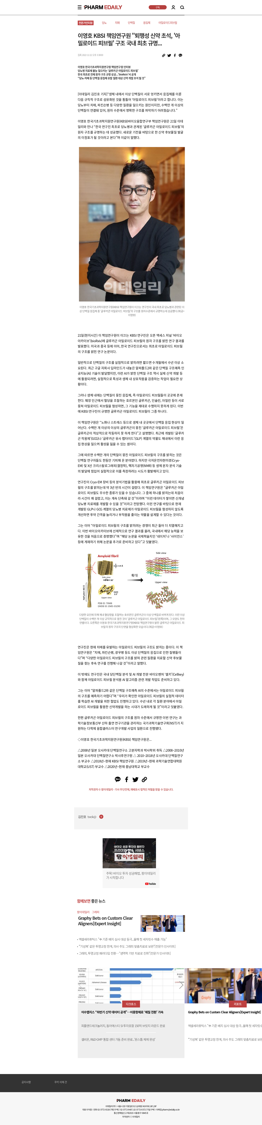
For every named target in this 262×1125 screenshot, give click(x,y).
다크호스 (131, 1004)
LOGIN (173, 7)
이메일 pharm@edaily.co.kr (168, 1109)
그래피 (95, 912)
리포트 (237, 1004)
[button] (181, 985)
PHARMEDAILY (99, 7)
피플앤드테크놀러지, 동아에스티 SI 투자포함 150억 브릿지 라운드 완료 (123, 1026)
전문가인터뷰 (85, 23)
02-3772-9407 (126, 1109)
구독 (157, 7)
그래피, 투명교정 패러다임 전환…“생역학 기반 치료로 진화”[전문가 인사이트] (125, 953)
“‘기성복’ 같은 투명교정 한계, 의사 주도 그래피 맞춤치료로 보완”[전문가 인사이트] (127, 946)
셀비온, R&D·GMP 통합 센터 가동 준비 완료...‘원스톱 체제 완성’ (118, 1039)
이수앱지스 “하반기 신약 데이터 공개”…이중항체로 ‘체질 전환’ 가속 (122, 1012)
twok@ (92, 817)
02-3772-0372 (139, 1109)
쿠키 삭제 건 (60, 1082)
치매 (117, 23)
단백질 (131, 23)
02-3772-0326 (103, 1109)
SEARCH (182, 7)
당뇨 (104, 23)
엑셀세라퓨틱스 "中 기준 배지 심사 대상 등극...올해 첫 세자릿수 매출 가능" (123, 939)
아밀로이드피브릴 (167, 23)
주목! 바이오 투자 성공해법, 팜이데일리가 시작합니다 (131, 875)
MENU (79, 7)
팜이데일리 (83, 912)
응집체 (146, 23)
